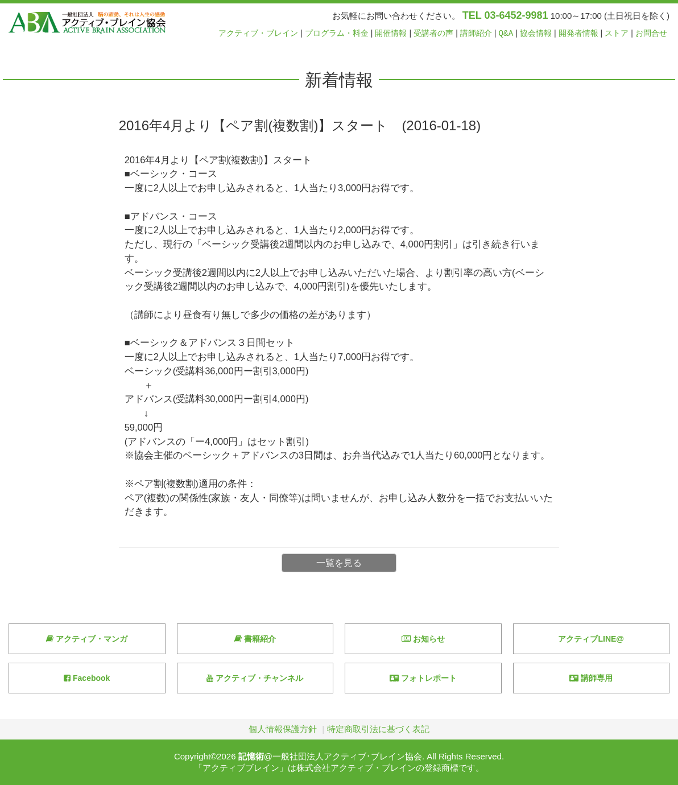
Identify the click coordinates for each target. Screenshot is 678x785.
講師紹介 (476, 33)
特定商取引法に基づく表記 (378, 729)
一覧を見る (339, 563)
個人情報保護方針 (283, 729)
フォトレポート (423, 678)
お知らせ (423, 638)
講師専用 (591, 678)
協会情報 (536, 33)
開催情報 (391, 33)
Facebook (87, 678)
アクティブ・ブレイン (258, 33)
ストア (617, 33)
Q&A (506, 33)
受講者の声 (433, 33)
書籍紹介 (255, 638)
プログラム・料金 (337, 33)
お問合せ (651, 33)
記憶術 (251, 756)
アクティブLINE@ (591, 638)
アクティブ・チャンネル (254, 678)
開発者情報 (578, 33)
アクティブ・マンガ (86, 638)
